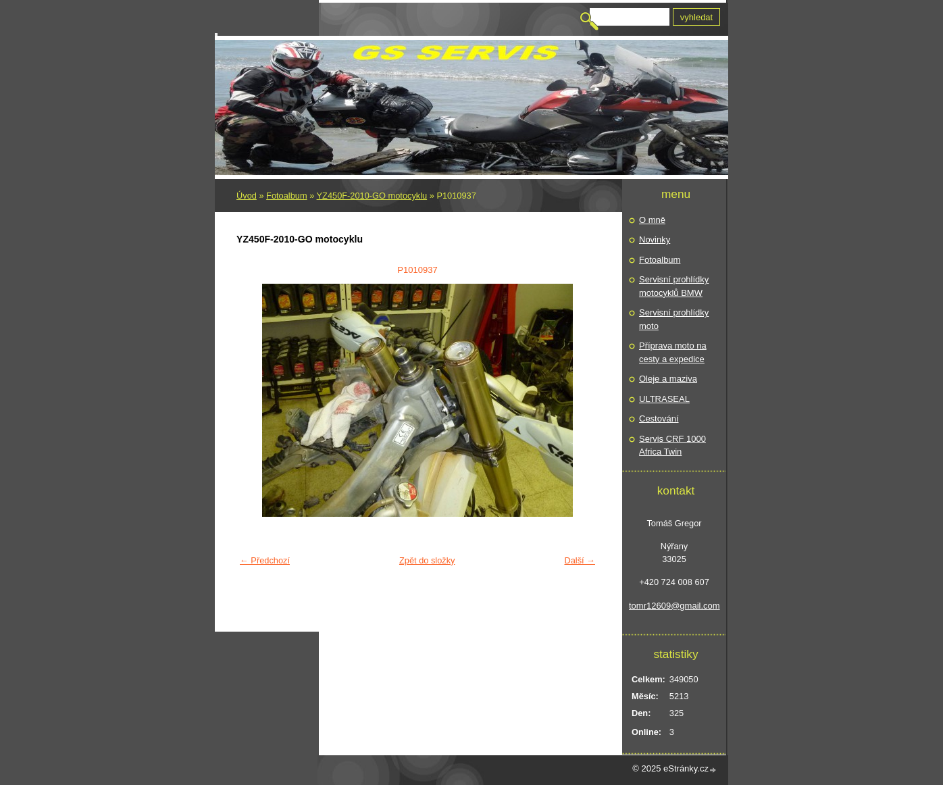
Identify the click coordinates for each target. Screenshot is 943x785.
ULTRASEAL (664, 399)
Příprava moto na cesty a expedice (673, 352)
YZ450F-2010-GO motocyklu (372, 196)
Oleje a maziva (668, 379)
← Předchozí (265, 560)
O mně (652, 220)
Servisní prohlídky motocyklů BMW (674, 286)
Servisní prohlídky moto (674, 319)
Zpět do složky (427, 560)
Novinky (654, 239)
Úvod (246, 196)
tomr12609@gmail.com (674, 606)
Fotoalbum (286, 196)
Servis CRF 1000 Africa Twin (672, 445)
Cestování (659, 418)
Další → (579, 560)
